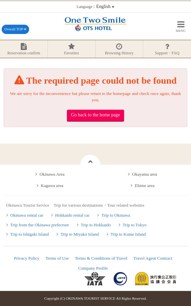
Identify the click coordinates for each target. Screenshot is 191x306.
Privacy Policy (26, 258)
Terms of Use (57, 258)
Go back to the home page (95, 114)
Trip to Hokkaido (96, 224)
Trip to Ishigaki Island (29, 234)
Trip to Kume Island (128, 234)
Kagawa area (52, 185)
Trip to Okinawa (115, 215)
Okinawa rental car (26, 215)
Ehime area (145, 185)
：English (95, 6)
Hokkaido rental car (72, 215)
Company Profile (93, 268)
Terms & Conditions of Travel (101, 258)
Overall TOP (15, 29)
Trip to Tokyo (135, 224)
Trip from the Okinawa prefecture (39, 224)
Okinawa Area (52, 174)
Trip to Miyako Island (80, 234)
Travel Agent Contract (152, 258)
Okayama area (144, 174)
